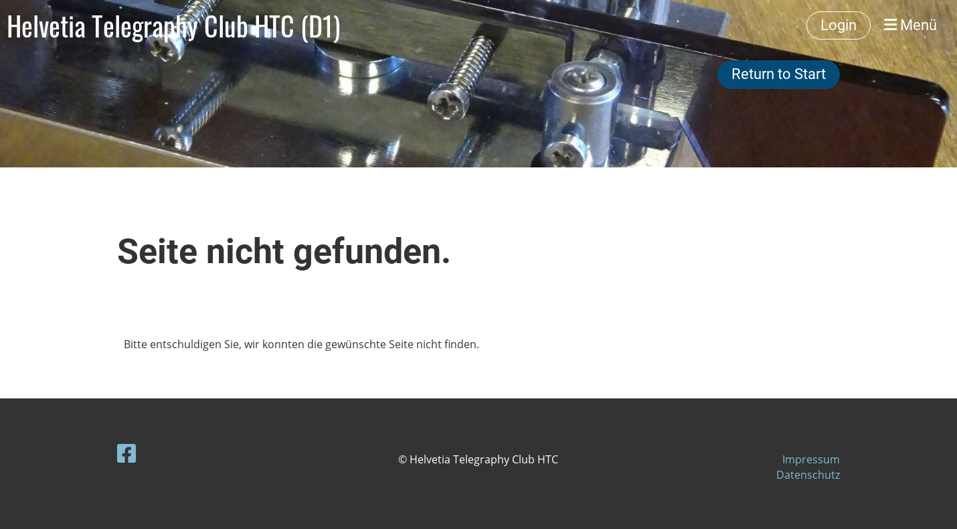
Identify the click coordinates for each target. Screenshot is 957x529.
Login (838, 25)
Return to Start (778, 74)
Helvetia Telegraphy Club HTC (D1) (173, 25)
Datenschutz (808, 474)
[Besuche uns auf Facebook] (126, 453)
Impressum (811, 459)
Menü (910, 25)
